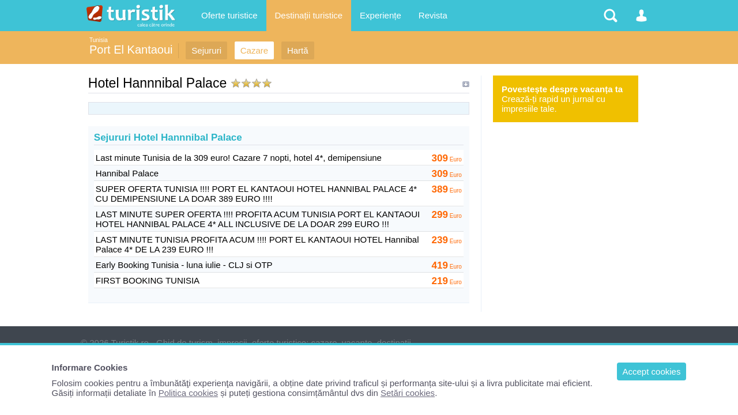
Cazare (254, 50)
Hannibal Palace (127, 173)
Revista (433, 15)
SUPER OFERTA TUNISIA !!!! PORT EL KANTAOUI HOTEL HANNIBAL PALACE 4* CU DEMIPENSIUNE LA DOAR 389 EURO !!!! (256, 193)
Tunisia (98, 40)
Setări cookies (408, 393)
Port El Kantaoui (131, 49)
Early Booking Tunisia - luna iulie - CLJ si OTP (184, 265)
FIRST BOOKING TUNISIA (147, 280)
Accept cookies (652, 371)
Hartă (297, 50)
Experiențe (380, 15)
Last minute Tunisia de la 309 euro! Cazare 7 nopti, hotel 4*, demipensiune (239, 158)
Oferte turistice (229, 15)
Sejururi (206, 50)
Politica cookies (188, 393)
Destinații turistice (309, 15)
